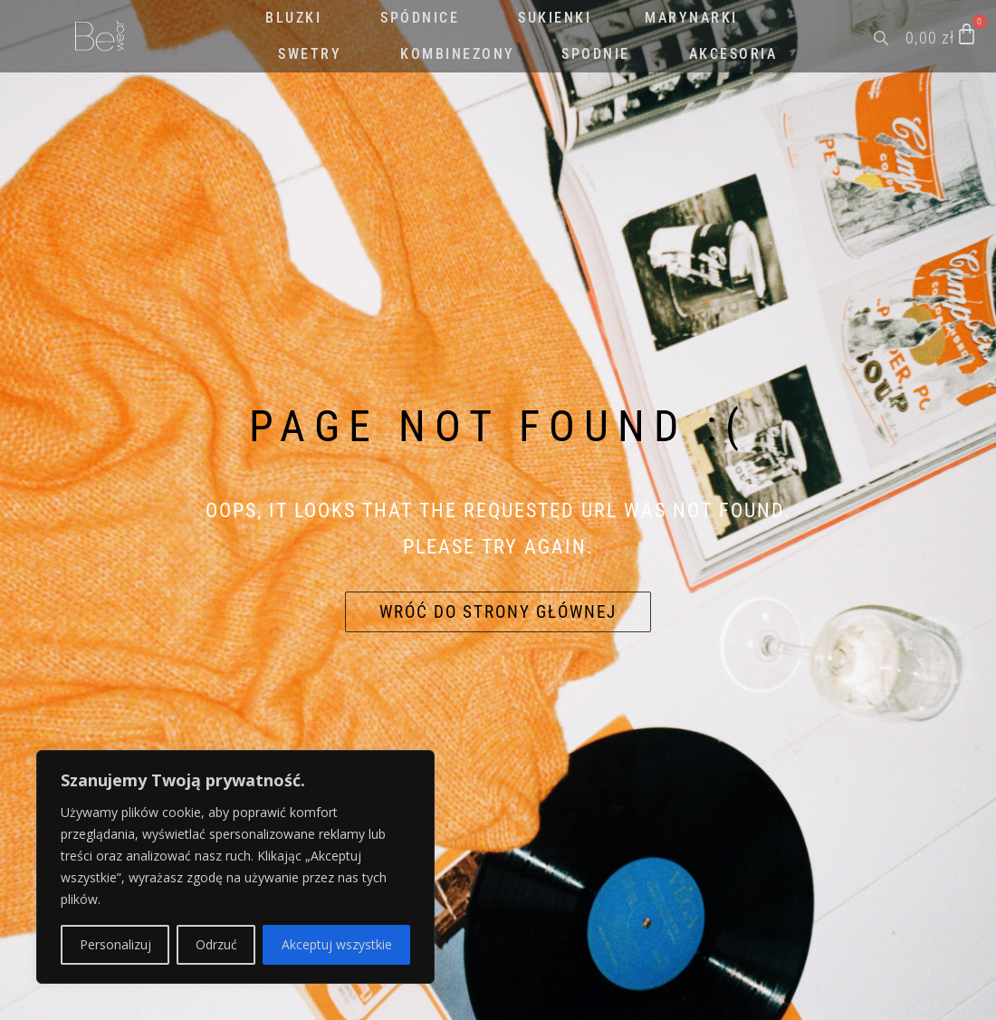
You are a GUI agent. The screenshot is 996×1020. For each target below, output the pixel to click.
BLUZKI (293, 17)
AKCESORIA (733, 54)
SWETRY (309, 54)
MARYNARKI (691, 17)
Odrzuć (216, 944)
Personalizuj (115, 944)
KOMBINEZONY (457, 54)
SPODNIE (595, 54)
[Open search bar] (883, 36)
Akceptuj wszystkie (337, 944)
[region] (235, 867)
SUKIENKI (554, 17)
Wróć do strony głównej (498, 611)
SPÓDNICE (419, 17)
